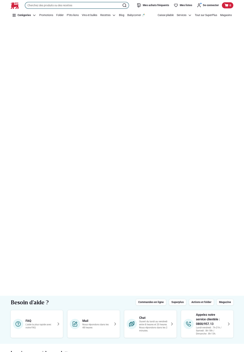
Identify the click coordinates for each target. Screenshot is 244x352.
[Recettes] (108, 15)
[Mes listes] (183, 5)
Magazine (225, 302)
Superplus (177, 302)
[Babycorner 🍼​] (136, 15)
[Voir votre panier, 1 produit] (227, 5)
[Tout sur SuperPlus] (206, 15)
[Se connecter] (207, 5)
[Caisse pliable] (165, 15)
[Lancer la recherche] (125, 5)
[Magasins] (226, 15)
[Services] (184, 15)
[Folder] (60, 15)
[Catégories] (24, 15)
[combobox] (77, 5)
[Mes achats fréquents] (153, 5)
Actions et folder (201, 302)
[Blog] (121, 15)
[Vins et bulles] (89, 15)
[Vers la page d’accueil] (15, 6)
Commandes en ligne (151, 302)
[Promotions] (46, 15)
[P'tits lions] (72, 15)
